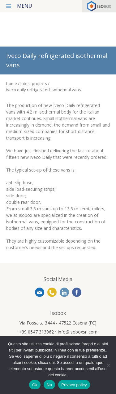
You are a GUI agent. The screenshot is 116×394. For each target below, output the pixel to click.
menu (24, 5)
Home (11, 83)
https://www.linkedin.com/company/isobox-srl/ (64, 292)
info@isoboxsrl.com (39, 292)
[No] (108, 365)
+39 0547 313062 (52, 292)
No (49, 385)
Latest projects (34, 83)
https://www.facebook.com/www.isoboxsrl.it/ (76, 292)
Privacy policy (74, 385)
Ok (34, 385)
